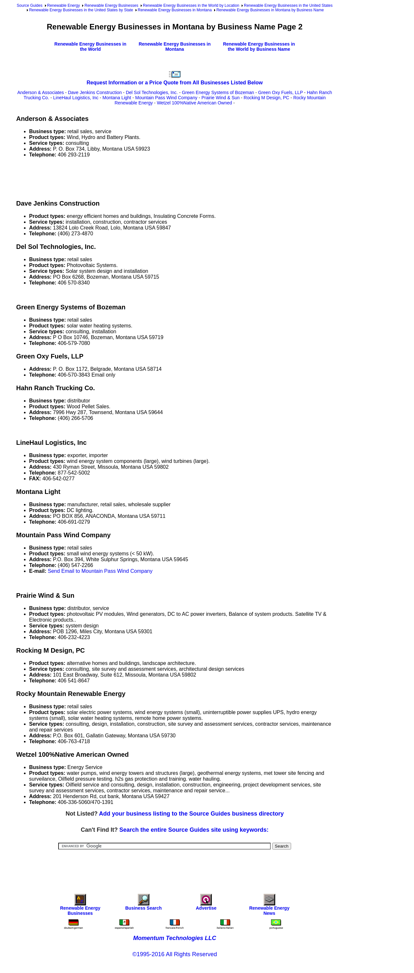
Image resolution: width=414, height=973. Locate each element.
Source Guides (29, 5)
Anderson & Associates (40, 92)
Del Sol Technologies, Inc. (152, 92)
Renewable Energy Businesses (111, 5)
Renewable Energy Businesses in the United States (288, 5)
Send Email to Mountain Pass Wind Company (100, 571)
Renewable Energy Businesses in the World (90, 46)
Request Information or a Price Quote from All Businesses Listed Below (175, 82)
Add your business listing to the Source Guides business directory (191, 813)
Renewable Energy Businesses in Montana (175, 10)
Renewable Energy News (269, 906)
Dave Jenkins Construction (95, 92)
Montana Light (117, 97)
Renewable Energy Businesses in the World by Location (191, 5)
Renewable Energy (63, 5)
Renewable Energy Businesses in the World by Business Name (259, 46)
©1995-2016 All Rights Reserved (174, 954)
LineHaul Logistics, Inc (75, 97)
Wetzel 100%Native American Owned (194, 102)
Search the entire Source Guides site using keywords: (193, 830)
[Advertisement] (134, 177)
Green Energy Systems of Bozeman (218, 92)
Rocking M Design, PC (266, 97)
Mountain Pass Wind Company (166, 97)
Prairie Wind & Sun (221, 97)
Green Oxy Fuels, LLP (280, 92)
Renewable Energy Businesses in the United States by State (81, 10)
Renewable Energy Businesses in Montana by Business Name (270, 10)
